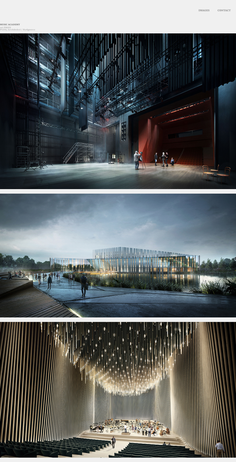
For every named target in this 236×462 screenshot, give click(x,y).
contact (224, 10)
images (204, 10)
